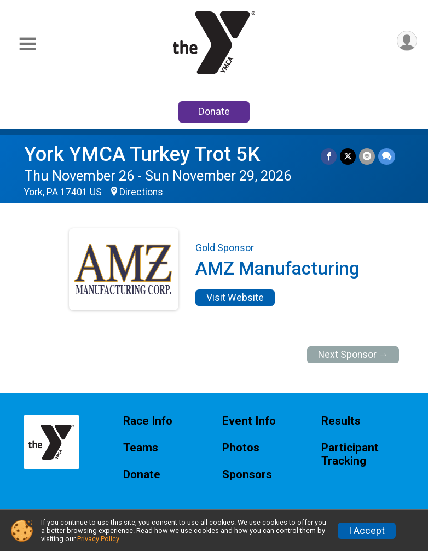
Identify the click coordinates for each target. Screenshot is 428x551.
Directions (141, 192)
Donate (214, 111)
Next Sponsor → (353, 354)
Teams (140, 448)
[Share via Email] (367, 156)
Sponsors (247, 474)
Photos (240, 448)
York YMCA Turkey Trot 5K (142, 154)
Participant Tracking (350, 454)
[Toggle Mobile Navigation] (27, 44)
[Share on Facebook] (329, 156)
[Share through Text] (386, 156)
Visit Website (235, 297)
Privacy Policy (98, 539)
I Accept (367, 530)
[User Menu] (407, 41)
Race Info (147, 421)
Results (341, 421)
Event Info (249, 421)
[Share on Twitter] (348, 156)
